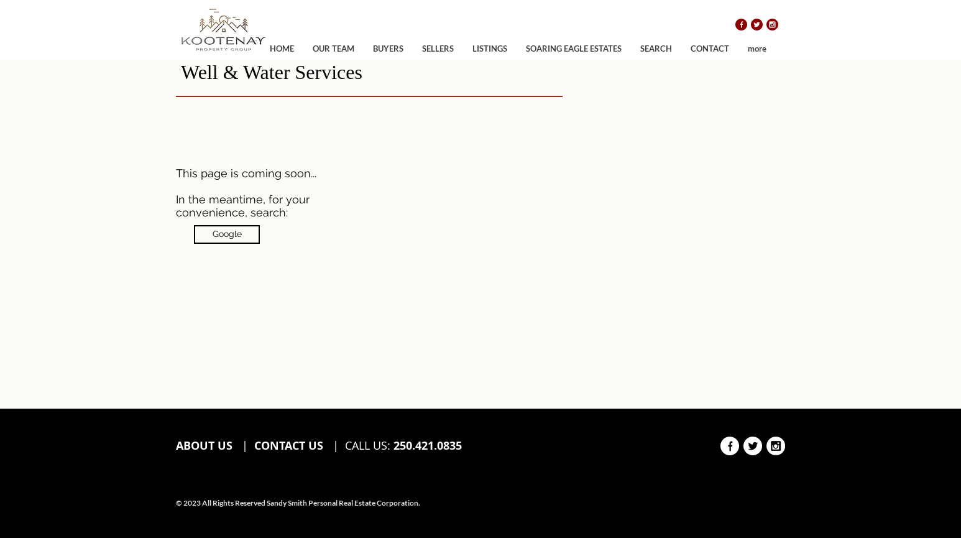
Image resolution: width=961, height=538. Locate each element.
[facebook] (741, 24)
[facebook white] (729, 446)
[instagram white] (775, 446)
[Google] (227, 234)
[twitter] (757, 24)
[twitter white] (752, 446)
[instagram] (772, 24)
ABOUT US (206, 445)
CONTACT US (288, 445)
